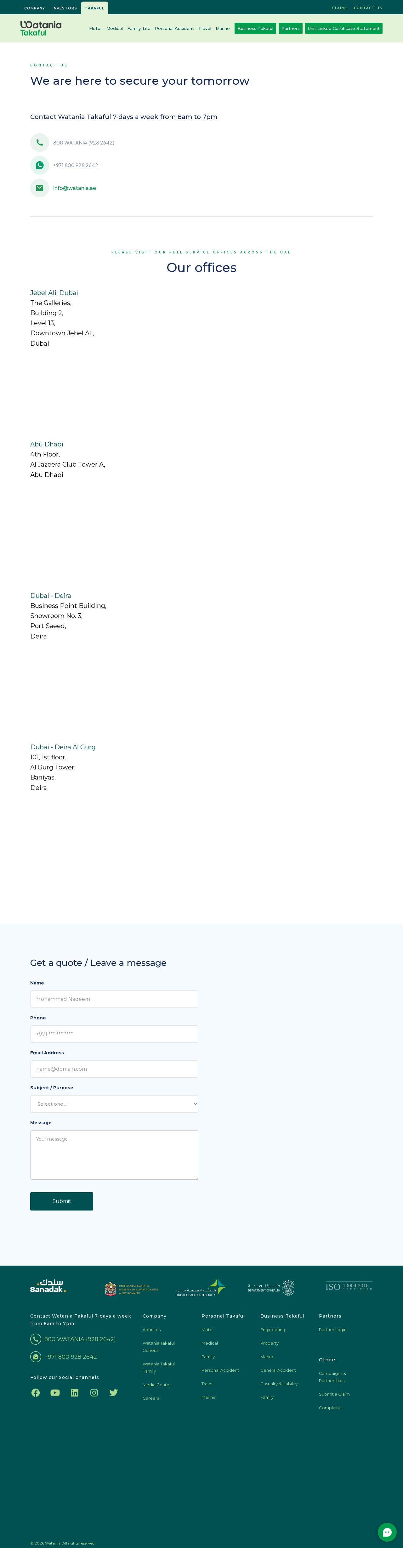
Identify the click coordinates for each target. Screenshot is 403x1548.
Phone (38, 1018)
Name (37, 983)
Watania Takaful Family (159, 1371)
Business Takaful (255, 28)
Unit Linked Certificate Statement (344, 28)
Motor (95, 28)
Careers (151, 1402)
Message (41, 1123)
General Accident (278, 1374)
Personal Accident (174, 28)
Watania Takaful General (159, 1351)
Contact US (368, 7)
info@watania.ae (74, 188)
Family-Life (138, 28)
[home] (40, 28)
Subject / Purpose (51, 1088)
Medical (114, 28)
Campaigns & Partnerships (332, 1381)
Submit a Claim (334, 1398)
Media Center (157, 1388)
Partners (290, 28)
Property (269, 1347)
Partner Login (333, 1333)
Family (208, 1360)
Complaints (330, 1411)
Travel (204, 28)
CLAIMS (340, 7)
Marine (223, 28)
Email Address (47, 1053)
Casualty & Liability (279, 1387)
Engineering (272, 1333)
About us (152, 1333)
